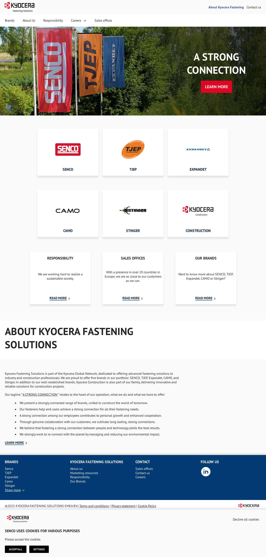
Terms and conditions (94, 506)
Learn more (216, 86)
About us (76, 469)
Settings (39, 549)
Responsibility (53, 20)
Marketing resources (84, 473)
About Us (29, 20)
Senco (9, 469)
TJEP (8, 473)
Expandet (11, 477)
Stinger (10, 485)
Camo (9, 481)
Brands (9, 20)
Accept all (15, 549)
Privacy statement (123, 506)
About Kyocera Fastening (226, 7)
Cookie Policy (147, 506)
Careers (76, 20)
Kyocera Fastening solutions (96, 461)
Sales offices (103, 20)
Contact (142, 461)
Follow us (210, 461)
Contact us (254, 7)
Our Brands (78, 481)
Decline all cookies (246, 519)
